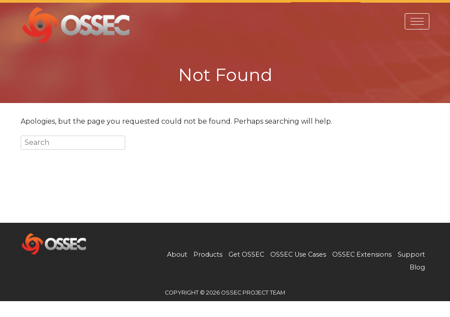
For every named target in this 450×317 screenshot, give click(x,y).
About (177, 252)
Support (411, 252)
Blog (417, 265)
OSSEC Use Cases (298, 252)
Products (207, 252)
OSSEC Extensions (362, 252)
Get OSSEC (246, 252)
